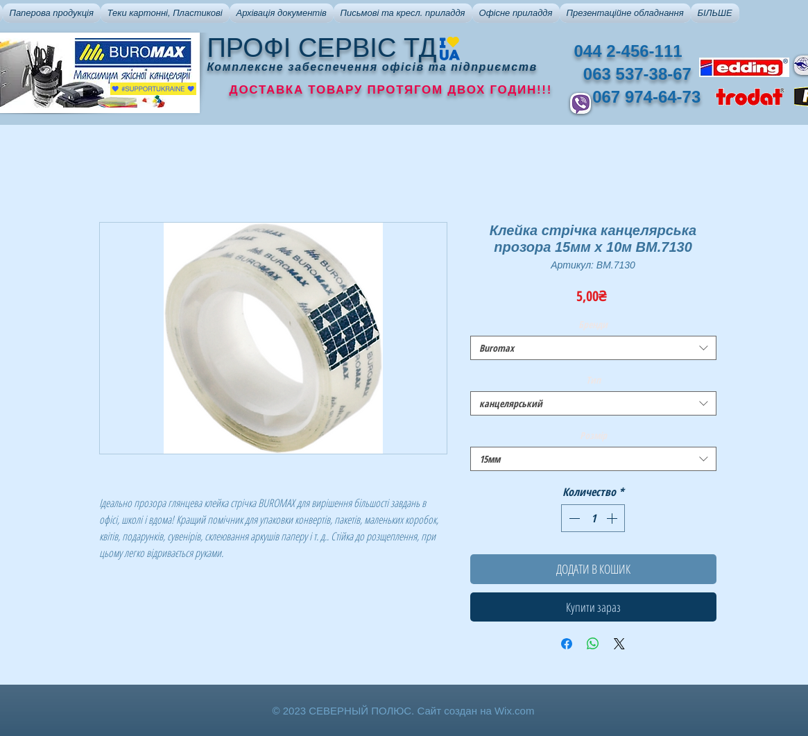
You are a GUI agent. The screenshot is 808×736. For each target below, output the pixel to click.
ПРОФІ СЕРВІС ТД (322, 47)
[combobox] (593, 348)
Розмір (593, 435)
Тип (593, 379)
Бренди (593, 324)
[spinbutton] (593, 518)
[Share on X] (619, 643)
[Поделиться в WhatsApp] (593, 643)
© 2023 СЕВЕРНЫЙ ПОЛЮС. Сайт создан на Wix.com (404, 711)
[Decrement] (573, 518)
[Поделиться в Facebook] (566, 643)
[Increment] (613, 518)
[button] (52, 13)
